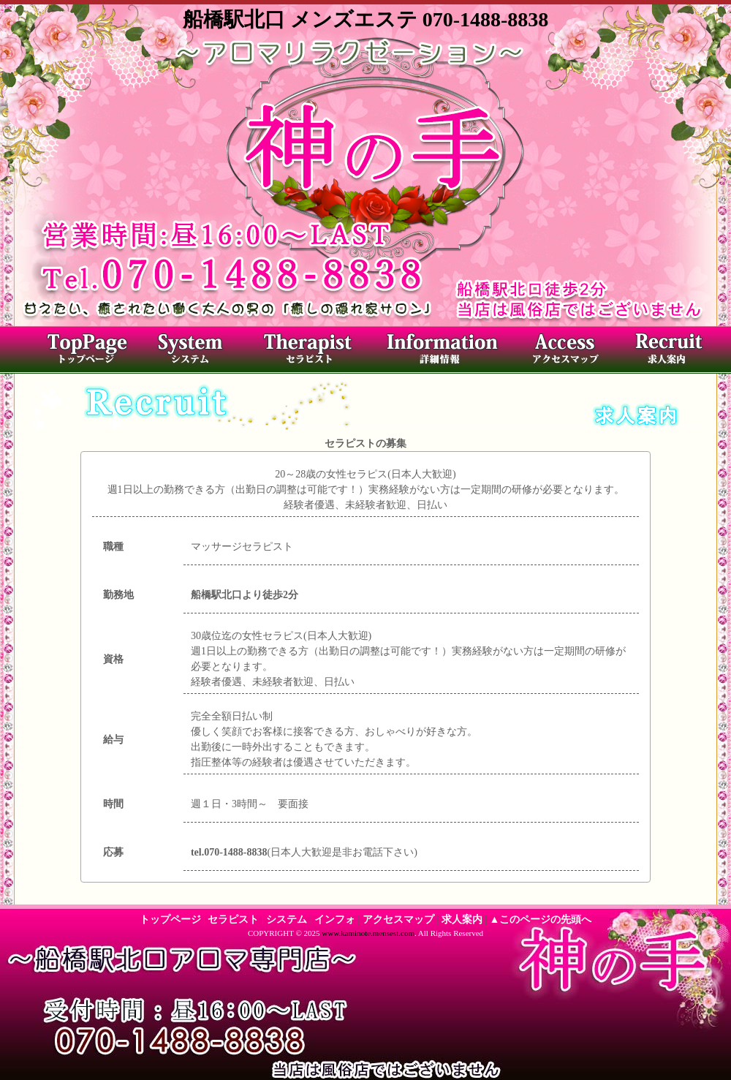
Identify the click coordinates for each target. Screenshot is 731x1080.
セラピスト (314, 351)
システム (286, 919)
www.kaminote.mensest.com (368, 933)
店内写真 (438, 351)
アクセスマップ (559, 351)
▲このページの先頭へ (541, 919)
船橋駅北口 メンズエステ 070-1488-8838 (366, 19)
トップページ (84, 351)
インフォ (334, 919)
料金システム (201, 351)
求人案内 (665, 351)
